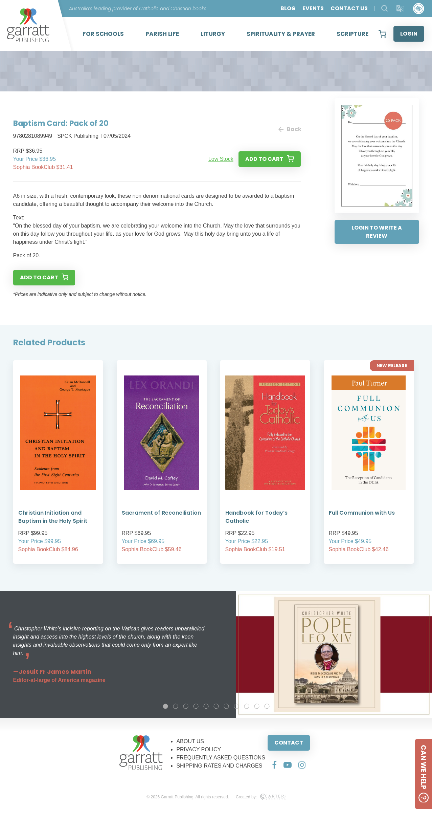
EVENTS (313, 8)
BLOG (288, 8)
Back (289, 129)
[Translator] (400, 8)
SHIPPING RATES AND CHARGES (219, 766)
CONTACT (288, 743)
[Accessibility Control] (418, 8)
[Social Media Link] (274, 764)
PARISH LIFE (162, 34)
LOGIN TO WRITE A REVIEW (376, 232)
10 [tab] (256, 706)
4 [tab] (195, 706)
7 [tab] (226, 706)
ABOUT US (190, 741)
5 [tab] (206, 706)
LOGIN (408, 34)
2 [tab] (175, 706)
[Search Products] (384, 8)
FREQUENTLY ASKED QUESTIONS (220, 757)
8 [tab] (236, 706)
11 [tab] (267, 706)
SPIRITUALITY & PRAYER (281, 34)
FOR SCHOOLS (103, 34)
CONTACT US (349, 8)
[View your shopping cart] (382, 34)
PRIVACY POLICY (198, 749)
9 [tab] (246, 706)
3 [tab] (185, 706)
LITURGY (213, 34)
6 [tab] (216, 706)
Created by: (261, 797)
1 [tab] (165, 706)
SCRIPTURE (352, 34)
